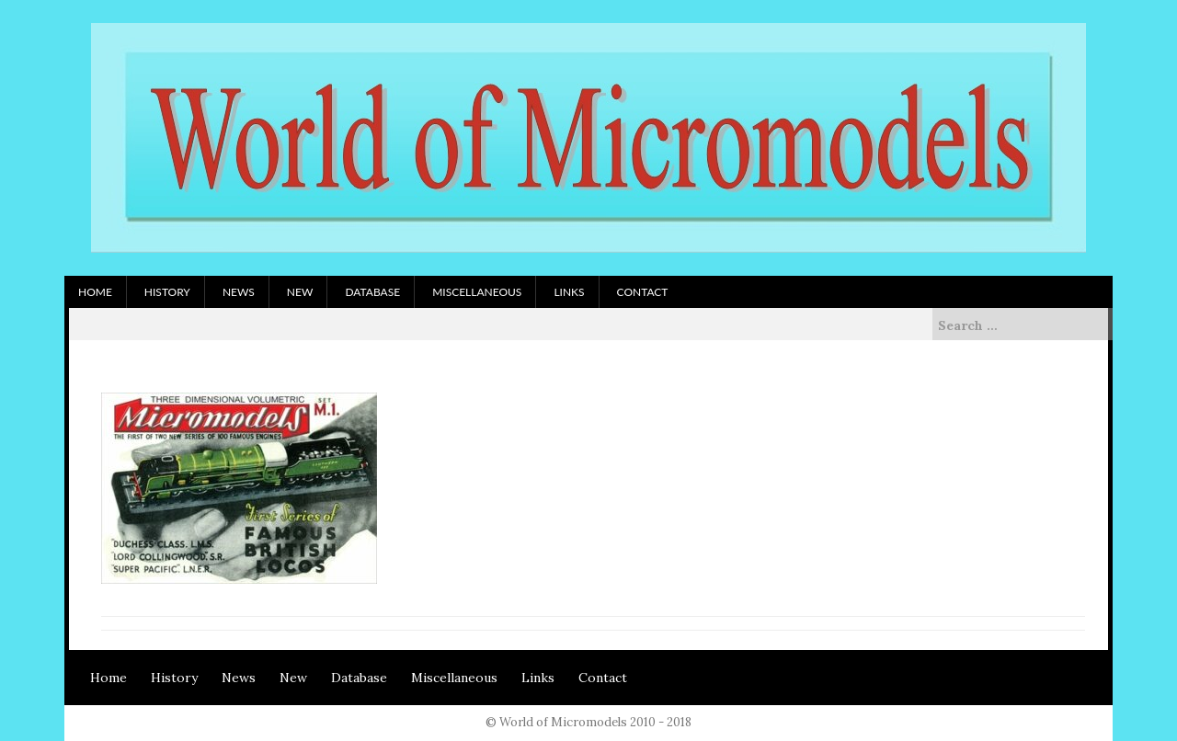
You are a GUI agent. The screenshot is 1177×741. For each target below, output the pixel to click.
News (239, 292)
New (300, 292)
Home (95, 292)
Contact (642, 292)
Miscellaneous (476, 292)
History (167, 292)
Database (372, 292)
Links (569, 292)
